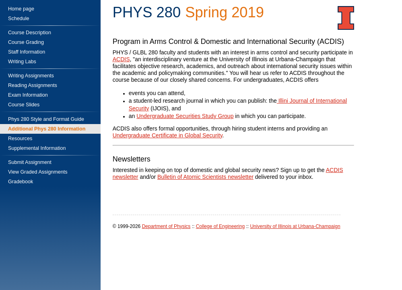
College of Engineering (220, 226)
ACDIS (121, 59)
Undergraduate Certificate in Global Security (168, 135)
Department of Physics (166, 226)
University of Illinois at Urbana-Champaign (295, 226)
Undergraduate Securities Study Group (184, 116)
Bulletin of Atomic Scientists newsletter (205, 177)
